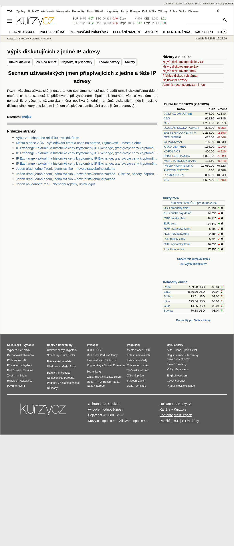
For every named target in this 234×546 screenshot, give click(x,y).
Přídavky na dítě (16, 360)
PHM (99, 381)
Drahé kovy (94, 371)
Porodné (69, 377)
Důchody (52, 388)
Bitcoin (99, 11)
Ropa (167, 287)
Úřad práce (53, 366)
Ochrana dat (97, 404)
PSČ (147, 350)
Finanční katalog (176, 364)
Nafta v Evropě (96, 385)
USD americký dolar (177, 208)
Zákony (162, 11)
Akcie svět (47, 11)
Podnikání (133, 345)
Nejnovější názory (175, 80)
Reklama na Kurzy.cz (175, 404)
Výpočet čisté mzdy (18, 350)
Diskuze (193, 11)
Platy (73, 366)
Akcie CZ (33, 11)
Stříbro (168, 296)
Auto (170, 350)
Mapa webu (181, 369)
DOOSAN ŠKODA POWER (181, 127)
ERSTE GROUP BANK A (180, 132)
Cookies (114, 404)
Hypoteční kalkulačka (19, 380)
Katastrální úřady (137, 360)
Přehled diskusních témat (180, 75)
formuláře (140, 385)
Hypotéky (113, 11)
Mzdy (112, 360)
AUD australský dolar (177, 213)
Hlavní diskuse (20, 62)
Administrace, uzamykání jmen (184, 84)
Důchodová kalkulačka (20, 355)
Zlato (167, 291)
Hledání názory (108, 62)
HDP (105, 360)
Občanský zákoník (138, 370)
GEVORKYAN (173, 142)
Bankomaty (65, 345)
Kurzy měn (171, 198)
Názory (47, 38)
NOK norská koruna (176, 233)
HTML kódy (190, 421)
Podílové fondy (108, 355)
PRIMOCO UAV (174, 175)
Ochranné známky (138, 365)
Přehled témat (46, 62)
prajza (26, 117)
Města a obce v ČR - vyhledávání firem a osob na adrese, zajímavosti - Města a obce (78, 143)
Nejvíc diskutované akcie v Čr (183, 62)
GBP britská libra (174, 218)
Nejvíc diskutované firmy (179, 71)
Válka (182, 11)
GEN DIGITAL (173, 137)
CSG (167, 118)
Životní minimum (17, 375)
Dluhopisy (93, 355)
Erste (147, 23)
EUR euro (170, 223)
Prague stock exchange (181, 385)
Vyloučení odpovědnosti (105, 409)
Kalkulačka (149, 11)
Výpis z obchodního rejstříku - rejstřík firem (47, 138)
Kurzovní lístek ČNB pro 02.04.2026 (193, 203)
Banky (51, 345)
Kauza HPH (204, 32)
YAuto (198, 3)
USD (75, 23)
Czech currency (176, 380)
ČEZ (167, 123)
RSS (176, 421)
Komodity (78, 11)
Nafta (116, 381)
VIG (166, 179)
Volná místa (64, 361)
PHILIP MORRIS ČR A (178, 165)
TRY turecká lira (174, 249)
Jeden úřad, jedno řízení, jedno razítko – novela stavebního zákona (65, 168)
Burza (90, 350)
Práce (173, 11)
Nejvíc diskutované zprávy (181, 66)
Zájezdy (188, 3)
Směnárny (53, 355)
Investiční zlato (103, 376)
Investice (24, 38)
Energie (135, 11)
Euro (64, 355)
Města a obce (135, 350)
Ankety (130, 62)
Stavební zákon (136, 380)
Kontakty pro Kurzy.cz (176, 415)
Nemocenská (55, 377)
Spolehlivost (190, 350)
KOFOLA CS (172, 151)
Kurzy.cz (11, 38)
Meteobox (208, 3)
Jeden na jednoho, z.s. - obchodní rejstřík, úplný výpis (55, 184)
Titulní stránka (176, 32)
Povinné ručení (16, 385)
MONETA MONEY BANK (180, 160)
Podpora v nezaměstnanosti (63, 382)
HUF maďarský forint (177, 228)
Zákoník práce (135, 375)
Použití (165, 421)
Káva (167, 301)
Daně (130, 385)
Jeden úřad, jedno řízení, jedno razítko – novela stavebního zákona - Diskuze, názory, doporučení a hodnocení (86, 174)
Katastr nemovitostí (138, 355)
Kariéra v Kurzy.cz (173, 409)
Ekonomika (93, 360)
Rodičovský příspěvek (20, 370)
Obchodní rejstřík (173, 3)
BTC (98, 18)
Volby (170, 369)
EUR (75, 18)
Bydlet (219, 3)
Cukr (167, 306)
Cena (178, 350)
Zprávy (20, 11)
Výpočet (28, 345)
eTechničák (183, 359)
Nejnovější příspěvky (76, 62)
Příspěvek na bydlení (19, 365)
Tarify (124, 11)
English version (177, 375)
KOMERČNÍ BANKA (177, 156)
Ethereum (119, 365)
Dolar (72, 355)
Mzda (65, 366)
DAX (98, 23)
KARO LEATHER (175, 146)
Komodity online (175, 282)
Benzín (107, 381)
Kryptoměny (94, 365)
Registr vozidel (175, 355)
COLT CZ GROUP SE (178, 113)
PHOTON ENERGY (176, 170)
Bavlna (168, 310)
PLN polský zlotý (174, 238)
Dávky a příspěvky (58, 372)
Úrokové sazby (55, 350)
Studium (229, 3)
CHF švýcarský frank (177, 244)
